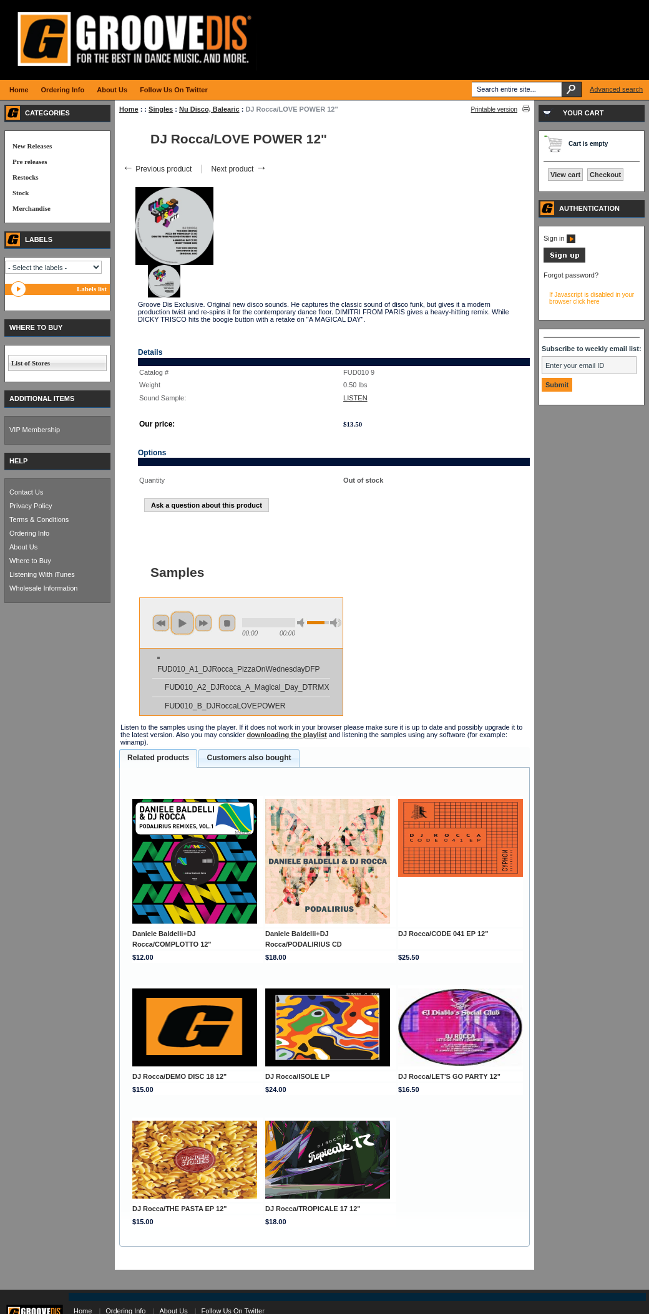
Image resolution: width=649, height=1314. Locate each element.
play (182, 623)
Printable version (494, 109)
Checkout (605, 174)
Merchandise (31, 208)
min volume (302, 622)
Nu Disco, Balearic (209, 109)
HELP (18, 461)
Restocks (25, 177)
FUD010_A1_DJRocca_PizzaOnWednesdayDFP (238, 669)
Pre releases (29, 161)
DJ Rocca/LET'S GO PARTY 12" (449, 1076)
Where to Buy (30, 560)
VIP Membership (34, 429)
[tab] (158, 758)
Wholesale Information (43, 588)
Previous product (157, 169)
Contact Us (26, 492)
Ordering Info (29, 533)
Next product (238, 169)
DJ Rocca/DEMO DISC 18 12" (179, 1076)
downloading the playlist (286, 734)
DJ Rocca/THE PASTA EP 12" (179, 1208)
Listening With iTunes (42, 574)
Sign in (559, 238)
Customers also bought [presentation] (249, 757)
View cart (565, 174)
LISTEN (355, 398)
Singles (161, 109)
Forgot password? (571, 275)
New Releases (32, 146)
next (203, 623)
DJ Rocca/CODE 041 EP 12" (443, 933)
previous (161, 623)
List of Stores (30, 363)
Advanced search (616, 89)
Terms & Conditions (39, 519)
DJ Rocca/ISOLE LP (297, 1076)
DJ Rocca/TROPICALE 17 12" (313, 1208)
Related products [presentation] (158, 757)
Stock (20, 192)
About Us (23, 547)
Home (129, 109)
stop (227, 623)
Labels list (92, 288)
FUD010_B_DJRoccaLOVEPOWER (225, 706)
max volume (335, 622)
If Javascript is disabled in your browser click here (591, 298)
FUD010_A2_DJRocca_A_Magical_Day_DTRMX (247, 687)
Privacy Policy (30, 506)
